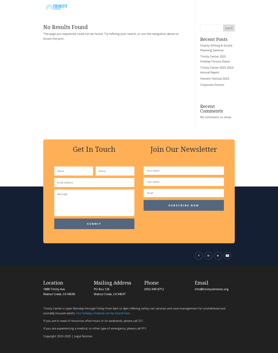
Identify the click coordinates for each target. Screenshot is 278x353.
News (136, 7)
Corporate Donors (212, 85)
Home (100, 7)
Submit (94, 223)
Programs (156, 7)
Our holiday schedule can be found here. (103, 313)
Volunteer (180, 7)
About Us (116, 7)
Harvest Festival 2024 (214, 79)
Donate (199, 7)
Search (229, 28)
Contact (220, 7)
